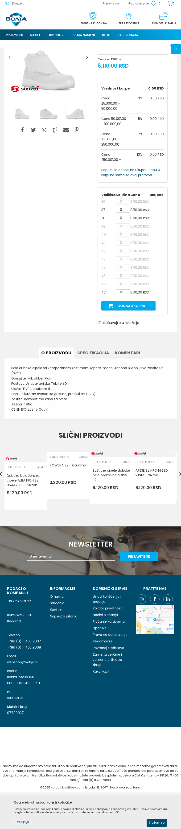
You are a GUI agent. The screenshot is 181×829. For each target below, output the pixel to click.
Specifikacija (93, 391)
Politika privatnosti (108, 645)
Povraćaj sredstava (108, 684)
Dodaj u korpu (131, 345)
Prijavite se (142, 593)
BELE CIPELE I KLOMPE (114, 81)
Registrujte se (138, 3)
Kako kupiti (101, 708)
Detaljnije (22, 822)
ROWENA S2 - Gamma (68, 504)
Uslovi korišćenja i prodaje (107, 636)
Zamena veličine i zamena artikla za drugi (107, 696)
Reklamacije (103, 678)
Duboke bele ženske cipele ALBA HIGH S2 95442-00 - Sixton (23, 519)
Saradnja (57, 639)
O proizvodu (56, 391)
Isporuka (100, 664)
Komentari (127, 391)
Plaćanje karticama (109, 658)
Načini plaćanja (105, 651)
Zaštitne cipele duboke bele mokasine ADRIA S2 (112, 514)
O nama (57, 633)
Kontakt (56, 646)
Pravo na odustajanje (110, 671)
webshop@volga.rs (22, 698)
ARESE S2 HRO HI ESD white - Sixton (152, 511)
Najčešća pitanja (63, 653)
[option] (48, 97)
